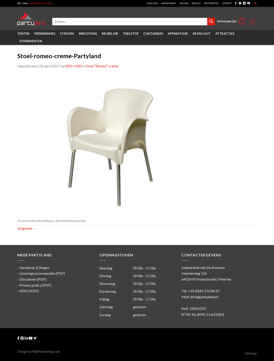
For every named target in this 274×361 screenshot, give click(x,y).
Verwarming (45, 33)
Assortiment (168, 3)
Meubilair (110, 33)
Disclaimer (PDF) (32, 279)
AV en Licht (202, 33)
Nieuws (184, 3)
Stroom (67, 33)
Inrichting (88, 33)
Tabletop (131, 33)
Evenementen (31, 41)
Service (196, 3)
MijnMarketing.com (46, 351)
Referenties (211, 3)
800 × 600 (73, 66)
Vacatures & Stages (34, 267)
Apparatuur (178, 33)
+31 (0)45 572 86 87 (40, 3)
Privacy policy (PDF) (35, 285)
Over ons (152, 3)
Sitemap (251, 353)
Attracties (225, 33)
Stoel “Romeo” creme (101, 66)
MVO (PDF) (29, 291)
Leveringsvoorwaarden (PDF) (42, 273)
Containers (153, 33)
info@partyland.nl (204, 297)
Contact (227, 3)
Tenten (23, 33)
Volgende (26, 228)
